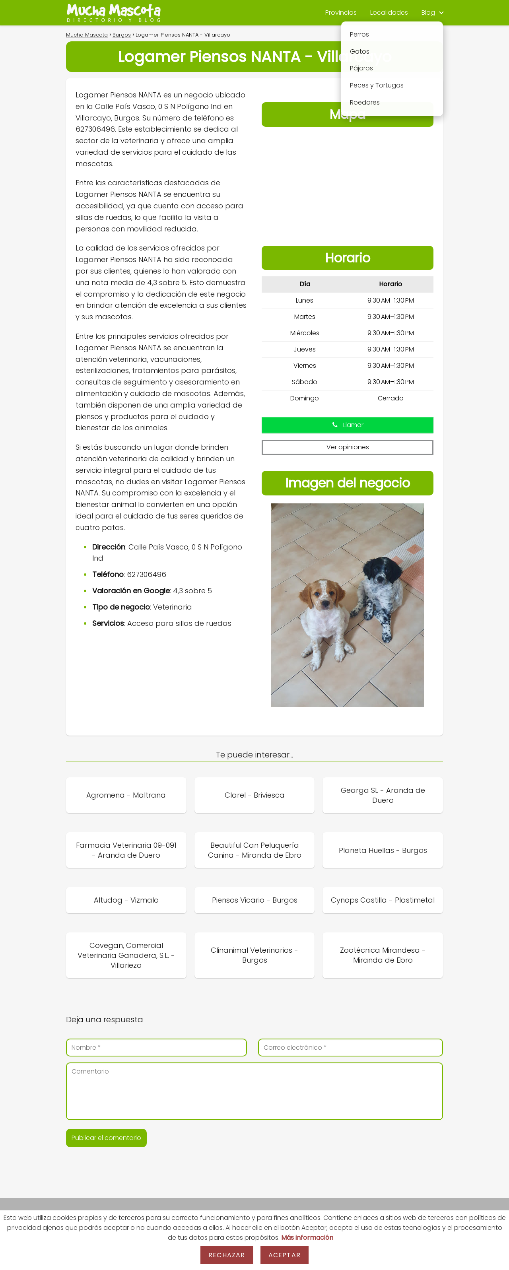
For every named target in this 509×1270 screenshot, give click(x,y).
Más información (307, 1237)
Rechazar (226, 1255)
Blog (428, 12)
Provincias (341, 12)
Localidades (389, 12)
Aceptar (284, 1255)
